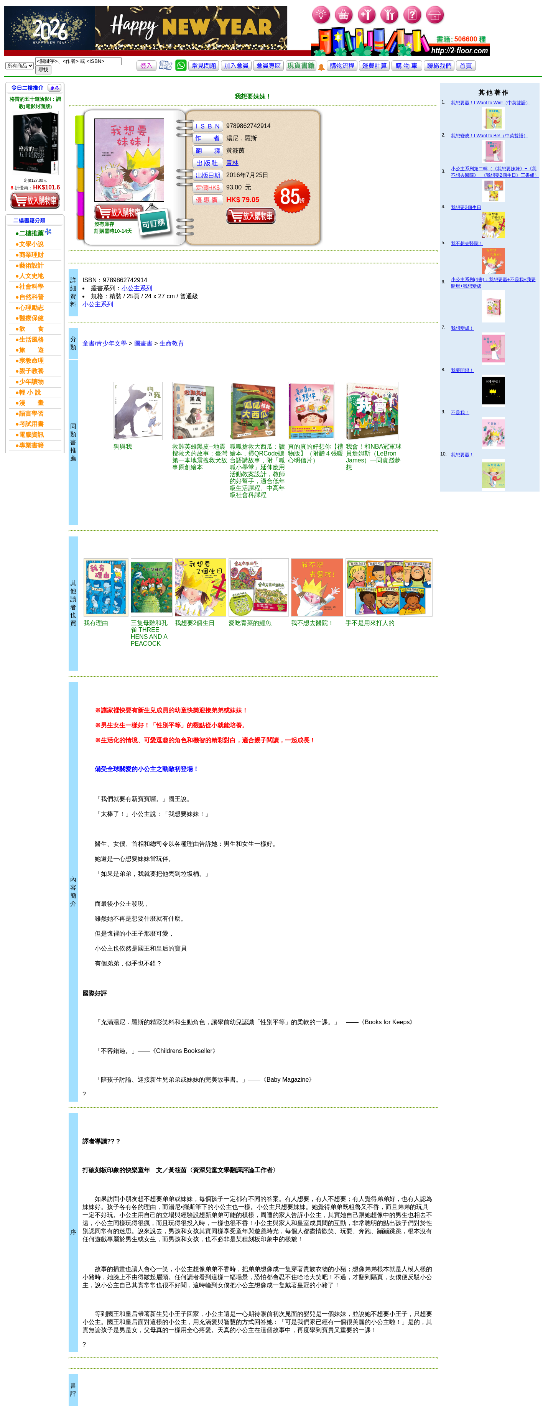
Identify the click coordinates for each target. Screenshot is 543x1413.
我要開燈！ (462, 370)
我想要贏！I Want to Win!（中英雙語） (490, 102)
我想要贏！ (462, 454)
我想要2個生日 (466, 207)
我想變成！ (462, 328)
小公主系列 (137, 288)
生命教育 (172, 343)
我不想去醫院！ (467, 243)
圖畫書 (143, 343)
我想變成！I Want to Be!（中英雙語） (489, 135)
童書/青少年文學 (104, 343)
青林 (232, 163)
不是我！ (460, 412)
